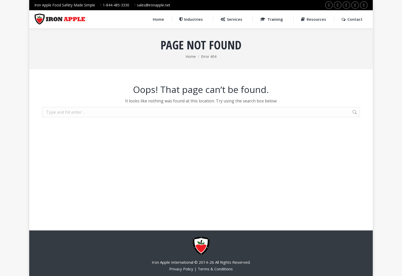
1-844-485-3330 (116, 5)
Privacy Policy (181, 268)
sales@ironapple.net (153, 5)
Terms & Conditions (215, 268)
